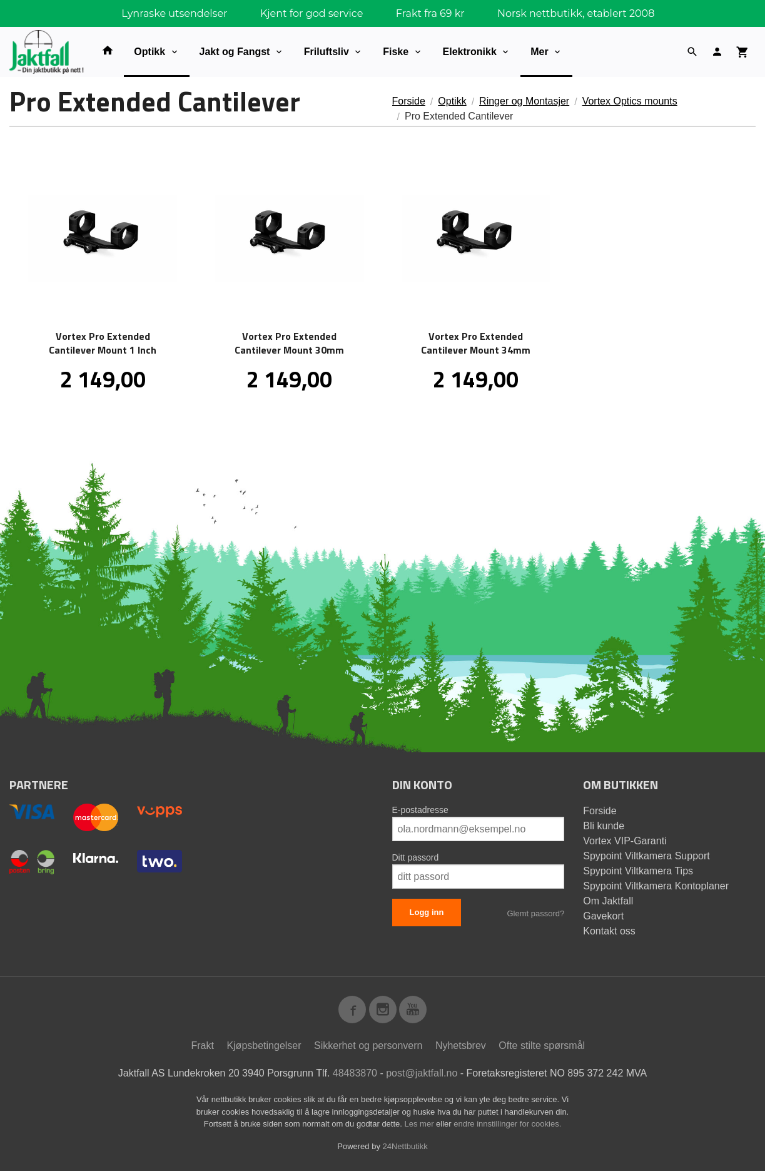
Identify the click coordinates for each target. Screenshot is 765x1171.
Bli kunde (603, 826)
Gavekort (603, 916)
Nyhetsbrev (460, 1045)
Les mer (421, 1123)
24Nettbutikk (405, 1146)
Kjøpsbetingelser (263, 1045)
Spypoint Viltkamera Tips (638, 871)
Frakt (202, 1045)
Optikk (149, 51)
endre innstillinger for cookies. (507, 1123)
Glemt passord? (535, 913)
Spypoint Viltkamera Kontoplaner (656, 886)
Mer (539, 51)
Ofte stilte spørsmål (542, 1045)
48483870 (355, 1073)
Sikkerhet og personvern (368, 1045)
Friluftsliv (326, 51)
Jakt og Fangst (235, 51)
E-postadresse (420, 810)
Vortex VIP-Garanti (624, 841)
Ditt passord (415, 857)
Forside (408, 101)
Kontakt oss (609, 931)
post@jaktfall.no (421, 1073)
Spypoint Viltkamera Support (646, 856)
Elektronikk (470, 51)
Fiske (395, 51)
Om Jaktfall (608, 901)
